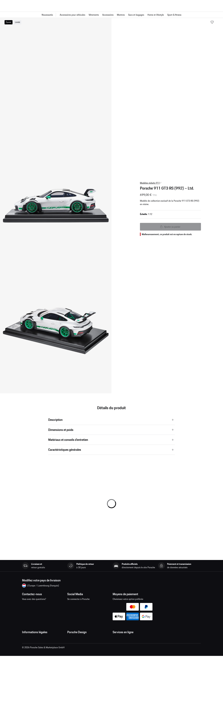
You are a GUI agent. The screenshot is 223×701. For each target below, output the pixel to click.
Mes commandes (121, 638)
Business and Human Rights (35, 672)
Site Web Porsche (121, 649)
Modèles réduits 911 (150, 183)
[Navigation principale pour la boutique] (111, 15)
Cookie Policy (28, 661)
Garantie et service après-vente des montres (88, 655)
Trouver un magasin (76, 661)
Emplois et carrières (76, 644)
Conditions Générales (32, 638)
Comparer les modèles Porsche (127, 670)
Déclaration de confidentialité (36, 649)
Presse (70, 638)
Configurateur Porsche (123, 655)
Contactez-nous (37, 606)
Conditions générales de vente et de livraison (43, 644)
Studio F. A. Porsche (76, 649)
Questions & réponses (123, 644)
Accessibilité (28, 678)
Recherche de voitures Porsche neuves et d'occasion (132, 662)
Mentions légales (30, 655)
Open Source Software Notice (36, 666)
